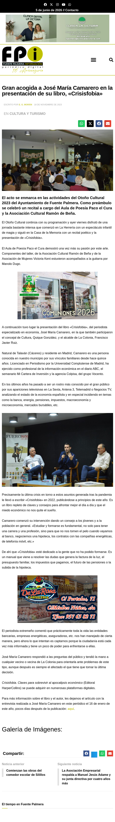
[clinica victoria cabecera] (57, 28)
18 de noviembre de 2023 (48, 104)
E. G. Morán (25, 104)
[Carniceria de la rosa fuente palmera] (57, 598)
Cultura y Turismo (28, 114)
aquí (71, 708)
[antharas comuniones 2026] (57, 295)
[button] (93, 60)
